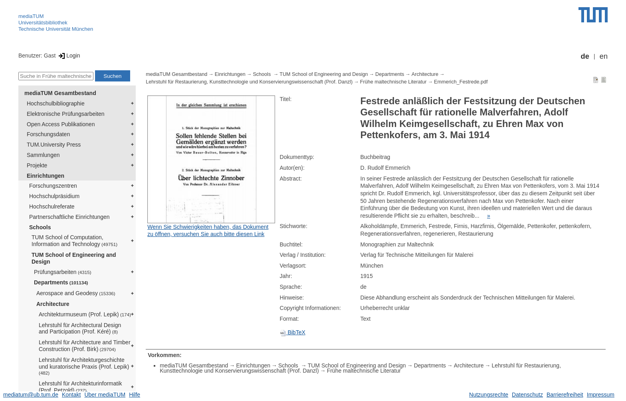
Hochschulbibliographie (56, 103)
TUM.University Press (54, 144)
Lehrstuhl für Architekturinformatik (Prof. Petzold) (80, 386)
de (585, 56)
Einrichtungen (45, 176)
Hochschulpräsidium (54, 196)
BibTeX (292, 332)
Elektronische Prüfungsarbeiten (66, 114)
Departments (61, 282)
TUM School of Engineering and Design (74, 258)
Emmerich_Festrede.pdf (460, 82)
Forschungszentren (53, 186)
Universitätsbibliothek (42, 23)
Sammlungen (43, 155)
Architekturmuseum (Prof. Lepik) (85, 314)
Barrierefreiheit (565, 394)
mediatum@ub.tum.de (30, 394)
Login (68, 55)
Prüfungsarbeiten (62, 272)
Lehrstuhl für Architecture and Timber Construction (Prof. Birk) (85, 345)
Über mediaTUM (104, 394)
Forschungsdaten (48, 134)
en (604, 56)
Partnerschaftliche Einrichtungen (69, 217)
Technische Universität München (55, 29)
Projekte (37, 165)
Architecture (52, 304)
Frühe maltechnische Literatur (393, 82)
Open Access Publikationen (61, 124)
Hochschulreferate (52, 206)
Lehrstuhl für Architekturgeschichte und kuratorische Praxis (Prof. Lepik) (84, 366)
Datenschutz (527, 394)
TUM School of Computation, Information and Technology (74, 240)
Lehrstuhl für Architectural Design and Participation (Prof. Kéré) (80, 328)
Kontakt (71, 394)
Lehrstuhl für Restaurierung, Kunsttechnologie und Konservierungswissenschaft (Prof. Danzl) (249, 82)
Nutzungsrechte (488, 394)
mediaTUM (31, 16)
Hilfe (134, 394)
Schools (40, 227)
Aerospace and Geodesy (75, 293)
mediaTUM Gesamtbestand (60, 93)
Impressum (600, 394)
